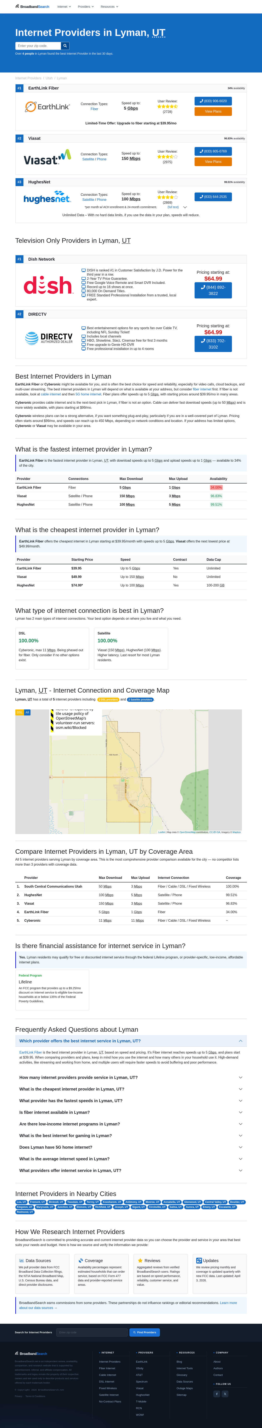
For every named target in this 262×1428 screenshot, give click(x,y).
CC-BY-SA (215, 832)
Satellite (88, 159)
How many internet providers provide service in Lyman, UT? (78, 1077)
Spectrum (142, 1381)
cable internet (51, 394)
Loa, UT (21, 1202)
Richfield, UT (103, 1207)
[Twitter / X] (225, 1394)
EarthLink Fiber (29, 487)
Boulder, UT (237, 1202)
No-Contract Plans (110, 1401)
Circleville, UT (157, 1207)
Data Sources (185, 1381)
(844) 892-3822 (213, 290)
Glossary (182, 1374)
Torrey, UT (93, 1202)
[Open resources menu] (109, 6)
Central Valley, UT (215, 1202)
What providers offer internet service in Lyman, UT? (70, 1170)
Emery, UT (209, 1207)
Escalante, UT (227, 1207)
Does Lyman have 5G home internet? (56, 1147)
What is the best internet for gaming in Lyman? (65, 1135)
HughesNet (25, 504)
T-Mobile (141, 1401)
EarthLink (141, 1361)
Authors (218, 1368)
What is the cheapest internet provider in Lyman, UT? (71, 1089)
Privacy (18, 1396)
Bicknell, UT (56, 1202)
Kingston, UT (24, 1207)
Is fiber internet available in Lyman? (54, 1112)
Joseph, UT (121, 1207)
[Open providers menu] (86, 6)
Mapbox (237, 832)
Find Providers (144, 1332)
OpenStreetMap (187, 832)
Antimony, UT (133, 1202)
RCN (139, 1408)
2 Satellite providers (140, 699)
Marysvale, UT (45, 1207)
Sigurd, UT (138, 1207)
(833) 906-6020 (213, 101)
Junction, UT (65, 1207)
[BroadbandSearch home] (32, 6)
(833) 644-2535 (213, 197)
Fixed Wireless (108, 1388)
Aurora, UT (192, 1207)
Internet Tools (185, 1368)
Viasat (22, 496)
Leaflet (161, 832)
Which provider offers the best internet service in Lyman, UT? (80, 1041)
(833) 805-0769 (213, 151)
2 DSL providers (108, 699)
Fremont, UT (37, 1202)
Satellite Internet (109, 1394)
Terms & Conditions (35, 1396)
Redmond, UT (25, 1212)
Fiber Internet (107, 1368)
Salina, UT (176, 1207)
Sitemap (181, 1394)
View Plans (213, 111)
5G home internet (88, 394)
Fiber (94, 109)
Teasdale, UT (75, 1202)
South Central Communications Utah (53, 886)
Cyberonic (32, 920)
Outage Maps (185, 1388)
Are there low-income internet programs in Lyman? (69, 1124)
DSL (20, 712)
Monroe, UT (152, 1202)
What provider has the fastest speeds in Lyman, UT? (71, 1100)
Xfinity (139, 1368)
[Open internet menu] (64, 6)
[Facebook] (216, 1394)
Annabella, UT (171, 1202)
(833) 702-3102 (213, 344)
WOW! (140, 1414)
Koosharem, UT (112, 1202)
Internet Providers (110, 1361)
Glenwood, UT (192, 1202)
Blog (179, 1361)
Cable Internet (107, 1374)
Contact (218, 1374)
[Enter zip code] (92, 1332)
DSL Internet (106, 1381)
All (27, 712)
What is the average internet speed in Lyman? (64, 1159)
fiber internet (202, 389)
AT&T (139, 1374)
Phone (101, 159)
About (217, 1361)
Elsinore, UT (84, 1207)
